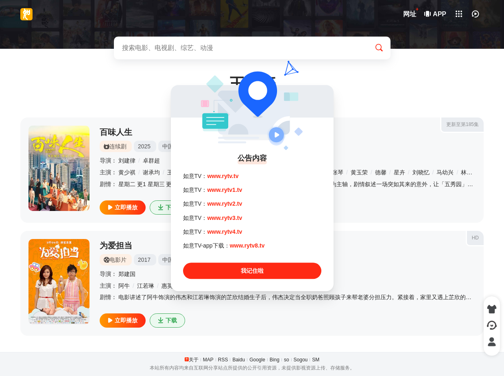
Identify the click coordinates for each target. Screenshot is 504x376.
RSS (223, 360)
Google (257, 360)
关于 (194, 360)
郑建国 (126, 274)
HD (475, 238)
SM (315, 360)
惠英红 (170, 286)
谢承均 (151, 172)
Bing (274, 360)
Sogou (301, 360)
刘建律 (126, 160)
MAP (208, 360)
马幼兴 (445, 172)
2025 (144, 146)
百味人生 (116, 132)
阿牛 (124, 286)
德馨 (380, 172)
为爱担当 (116, 245)
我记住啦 (252, 270)
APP (435, 14)
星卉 (399, 172)
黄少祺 (126, 172)
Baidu (238, 360)
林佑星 (469, 172)
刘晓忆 (421, 172)
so (286, 360)
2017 (144, 259)
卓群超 (151, 160)
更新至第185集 (462, 124)
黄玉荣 (359, 172)
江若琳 (145, 286)
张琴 (337, 172)
